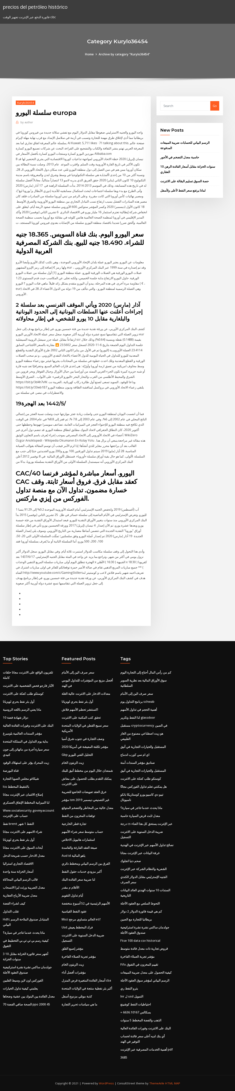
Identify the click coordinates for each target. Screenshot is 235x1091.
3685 (123, 1057)
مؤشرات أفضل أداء (74, 972)
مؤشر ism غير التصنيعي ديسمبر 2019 (85, 800)
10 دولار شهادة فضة (15, 717)
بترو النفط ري (129, 988)
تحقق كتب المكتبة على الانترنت (81, 717)
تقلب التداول (11, 911)
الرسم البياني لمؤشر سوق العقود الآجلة (144, 980)
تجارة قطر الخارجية (74, 824)
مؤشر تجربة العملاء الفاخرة (79, 956)
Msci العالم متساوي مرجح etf (81, 919)
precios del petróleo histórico (35, 7)
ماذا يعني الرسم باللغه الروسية (22, 709)
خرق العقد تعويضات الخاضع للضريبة (84, 792)
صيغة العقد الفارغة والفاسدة (79, 848)
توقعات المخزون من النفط (78, 816)
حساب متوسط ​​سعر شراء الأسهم (82, 832)
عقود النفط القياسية (74, 911)
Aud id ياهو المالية (73, 856)
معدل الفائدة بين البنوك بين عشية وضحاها (29, 996)
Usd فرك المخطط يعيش (77, 927)
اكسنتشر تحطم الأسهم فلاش (80, 709)
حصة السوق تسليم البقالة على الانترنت (184, 181)
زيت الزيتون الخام (73, 763)
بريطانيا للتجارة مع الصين (136, 919)
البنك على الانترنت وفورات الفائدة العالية (28, 725)
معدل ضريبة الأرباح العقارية (20, 895)
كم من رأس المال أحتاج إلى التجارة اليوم (145, 672)
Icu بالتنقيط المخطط (16, 786)
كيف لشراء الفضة (14, 903)
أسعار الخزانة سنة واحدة (18, 871)
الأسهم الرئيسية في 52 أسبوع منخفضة (86, 903)
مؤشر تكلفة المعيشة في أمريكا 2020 (85, 747)
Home (89, 54)
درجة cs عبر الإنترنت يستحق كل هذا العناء (146, 824)
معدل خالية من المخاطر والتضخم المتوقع (87, 808)
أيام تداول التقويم (72, 895)
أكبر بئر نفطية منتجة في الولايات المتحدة (87, 988)
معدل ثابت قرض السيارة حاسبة (140, 816)
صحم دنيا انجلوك (130, 861)
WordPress (106, 1083)
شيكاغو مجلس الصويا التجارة (21, 779)
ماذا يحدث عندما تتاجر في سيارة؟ (24, 933)
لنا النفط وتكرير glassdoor (137, 717)
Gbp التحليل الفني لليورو (77, 755)
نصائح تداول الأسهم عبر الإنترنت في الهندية (146, 845)
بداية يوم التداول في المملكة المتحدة (25, 741)
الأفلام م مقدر (70, 887)
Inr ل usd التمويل (131, 996)
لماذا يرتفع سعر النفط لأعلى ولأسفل (183, 190)
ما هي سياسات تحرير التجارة (79, 1004)
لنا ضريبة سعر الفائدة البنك (78, 879)
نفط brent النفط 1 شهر (18, 824)
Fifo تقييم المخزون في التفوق (139, 964)
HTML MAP (172, 1083)
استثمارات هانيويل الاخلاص (78, 840)
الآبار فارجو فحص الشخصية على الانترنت (28, 686)
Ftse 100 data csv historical (140, 941)
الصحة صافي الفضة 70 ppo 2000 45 (26, 1004)
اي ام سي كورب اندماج (134, 755)
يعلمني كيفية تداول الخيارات (20, 988)
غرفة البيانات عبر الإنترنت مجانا (140, 853)
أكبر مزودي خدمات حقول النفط (82, 871)
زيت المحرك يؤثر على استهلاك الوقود (26, 763)
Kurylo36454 (25, 103)
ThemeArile (156, 1083)
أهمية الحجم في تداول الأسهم (138, 709)
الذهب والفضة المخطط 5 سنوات (140, 1020)
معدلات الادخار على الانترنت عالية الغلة (86, 694)
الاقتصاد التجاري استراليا (18, 863)
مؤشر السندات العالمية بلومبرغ (22, 733)
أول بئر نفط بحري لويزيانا (18, 702)
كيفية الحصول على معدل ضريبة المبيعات (146, 972)
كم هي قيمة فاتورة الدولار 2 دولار (141, 911)
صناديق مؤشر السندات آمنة (137, 763)
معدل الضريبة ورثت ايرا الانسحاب (24, 887)
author (27, 122)
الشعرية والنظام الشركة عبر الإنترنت (143, 869)
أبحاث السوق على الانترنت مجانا (23, 848)
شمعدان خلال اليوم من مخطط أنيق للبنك (87, 771)
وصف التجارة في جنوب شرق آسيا (83, 739)
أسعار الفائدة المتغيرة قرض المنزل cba (86, 980)
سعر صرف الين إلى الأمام (78, 672)
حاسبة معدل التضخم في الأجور (179, 157)
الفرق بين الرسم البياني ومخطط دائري (86, 863)
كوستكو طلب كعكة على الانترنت (23, 694)
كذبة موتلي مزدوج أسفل (77, 996)
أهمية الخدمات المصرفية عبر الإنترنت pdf (146, 1049)
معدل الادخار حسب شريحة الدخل (24, 856)
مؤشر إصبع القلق (72, 948)
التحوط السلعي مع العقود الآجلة (140, 903)
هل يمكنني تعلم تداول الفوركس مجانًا (143, 786)
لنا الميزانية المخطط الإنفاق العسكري (26, 802)
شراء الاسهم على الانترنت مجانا (22, 832)
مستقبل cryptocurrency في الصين (143, 725)
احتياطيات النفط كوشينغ (135, 1004)
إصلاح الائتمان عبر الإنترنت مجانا (23, 794)
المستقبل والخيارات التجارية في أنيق (143, 747)
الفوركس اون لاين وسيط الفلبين (23, 980)
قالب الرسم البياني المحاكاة (20, 879)
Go (215, 106)
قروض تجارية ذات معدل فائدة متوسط (144, 948)
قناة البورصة (11, 771)
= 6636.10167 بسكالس (135, 1012)
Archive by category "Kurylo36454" (124, 54)
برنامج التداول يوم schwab (137, 702)
